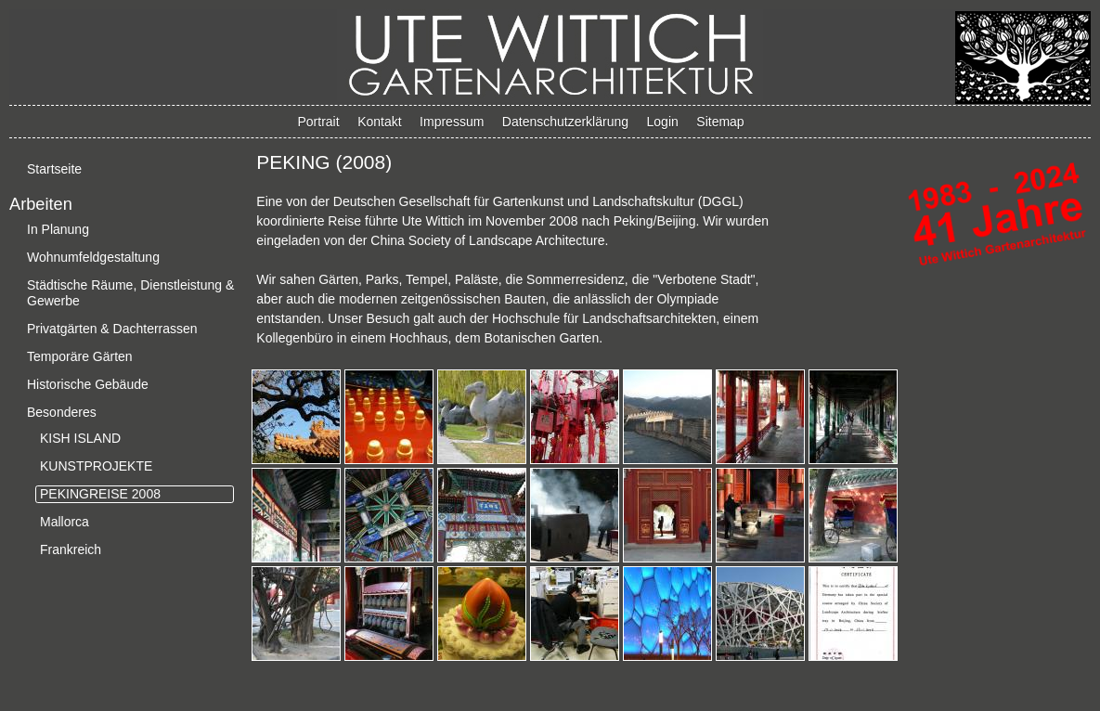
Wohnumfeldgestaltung (93, 257)
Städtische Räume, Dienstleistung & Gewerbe (130, 293)
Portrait (319, 121)
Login (663, 121)
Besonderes (62, 412)
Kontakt (379, 121)
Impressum (452, 121)
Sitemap (720, 121)
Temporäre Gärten (80, 356)
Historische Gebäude (88, 384)
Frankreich (70, 549)
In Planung (58, 229)
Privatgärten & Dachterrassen (112, 328)
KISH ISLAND (80, 438)
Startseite (54, 169)
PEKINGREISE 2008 (100, 493)
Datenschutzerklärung (565, 121)
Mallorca (64, 521)
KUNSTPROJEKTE (96, 466)
